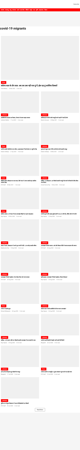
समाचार (14, 10)
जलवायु (7, 10)
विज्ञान (45, 10)
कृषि (37, 10)
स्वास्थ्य (2, 10)
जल (34, 10)
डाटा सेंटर (22, 10)
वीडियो (27, 10)
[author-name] (4, 88)
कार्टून (31, 10)
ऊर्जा (18, 10)
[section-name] (3, 82)
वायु (10, 10)
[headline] (40, 85)
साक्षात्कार (41, 10)
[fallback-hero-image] (40, 58)
